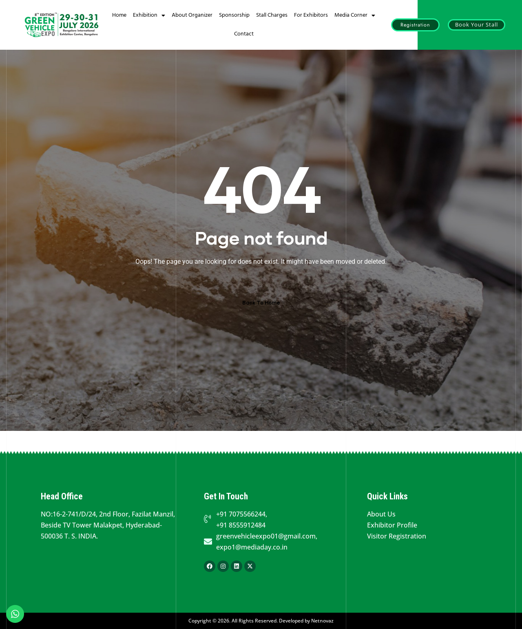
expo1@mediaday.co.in (252, 547)
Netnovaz (322, 620)
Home (119, 15)
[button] (415, 25)
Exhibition (149, 15)
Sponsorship (234, 15)
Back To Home (261, 303)
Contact (244, 34)
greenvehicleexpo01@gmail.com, (266, 536)
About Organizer (192, 15)
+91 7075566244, (241, 514)
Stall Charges (272, 15)
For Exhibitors (311, 15)
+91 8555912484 (240, 525)
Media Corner (354, 15)
